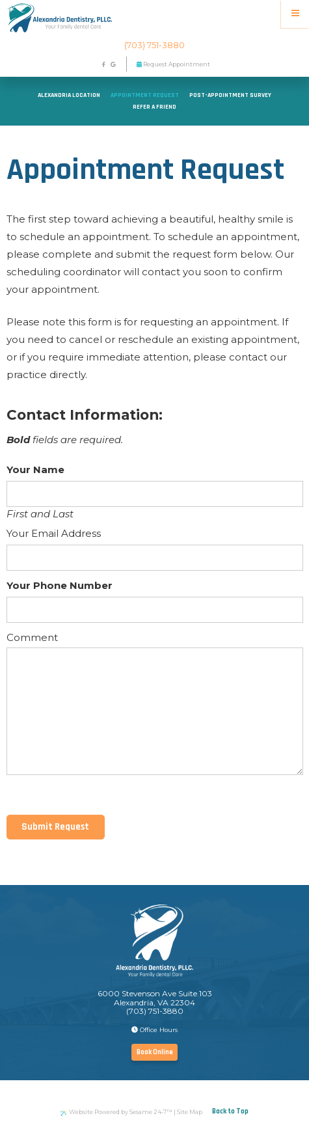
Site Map (189, 1111)
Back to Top (230, 1111)
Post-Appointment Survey (230, 95)
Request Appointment (173, 64)
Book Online (155, 1052)
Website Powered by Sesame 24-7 (116, 1112)
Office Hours (154, 1029)
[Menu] (295, 14)
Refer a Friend (154, 107)
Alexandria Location (69, 95)
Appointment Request (145, 95)
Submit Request (55, 827)
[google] (113, 64)
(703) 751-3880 (154, 45)
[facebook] (103, 64)
